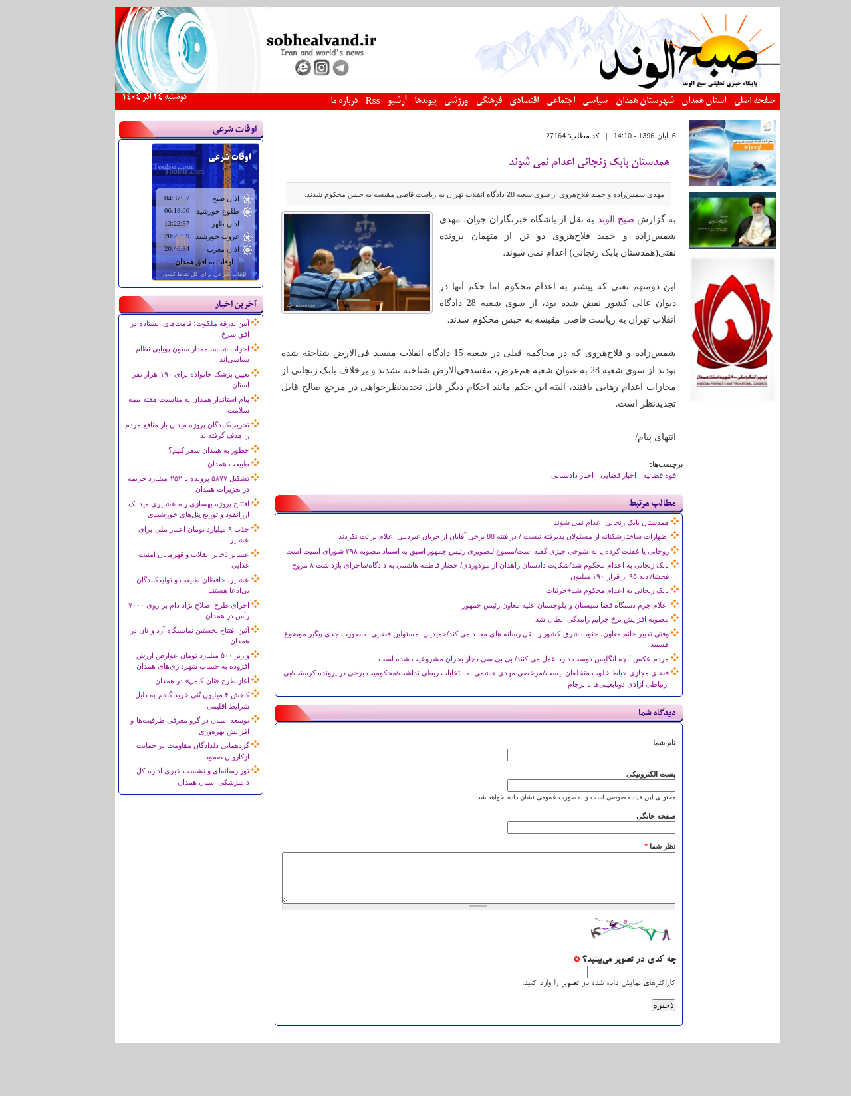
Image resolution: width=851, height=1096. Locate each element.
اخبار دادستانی (550, 475)
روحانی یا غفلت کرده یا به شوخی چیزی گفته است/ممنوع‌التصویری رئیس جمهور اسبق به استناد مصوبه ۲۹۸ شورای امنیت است (455, 551)
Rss (351, 102)
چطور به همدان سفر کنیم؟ (186, 450)
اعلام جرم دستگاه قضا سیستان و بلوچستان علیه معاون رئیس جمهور (543, 605)
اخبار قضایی (596, 475)
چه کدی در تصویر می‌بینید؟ (602, 970)
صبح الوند (594, 219)
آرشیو (375, 101)
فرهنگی (467, 101)
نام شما (642, 743)
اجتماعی (539, 101)
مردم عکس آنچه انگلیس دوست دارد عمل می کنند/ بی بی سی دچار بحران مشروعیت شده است (501, 659)
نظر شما (637, 846)
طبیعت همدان (206, 464)
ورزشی (434, 101)
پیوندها (403, 101)
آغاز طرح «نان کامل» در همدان (180, 681)
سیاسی (573, 101)
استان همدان (682, 101)
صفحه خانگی (634, 816)
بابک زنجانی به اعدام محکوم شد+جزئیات (585, 590)
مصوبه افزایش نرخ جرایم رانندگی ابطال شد (579, 619)
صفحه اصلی (732, 101)
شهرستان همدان (623, 101)
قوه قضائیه (637, 475)
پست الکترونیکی (629, 774)
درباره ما (322, 101)
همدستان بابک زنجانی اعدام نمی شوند (567, 163)
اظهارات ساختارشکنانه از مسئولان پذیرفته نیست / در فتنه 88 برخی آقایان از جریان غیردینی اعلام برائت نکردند (481, 536)
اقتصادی (502, 101)
